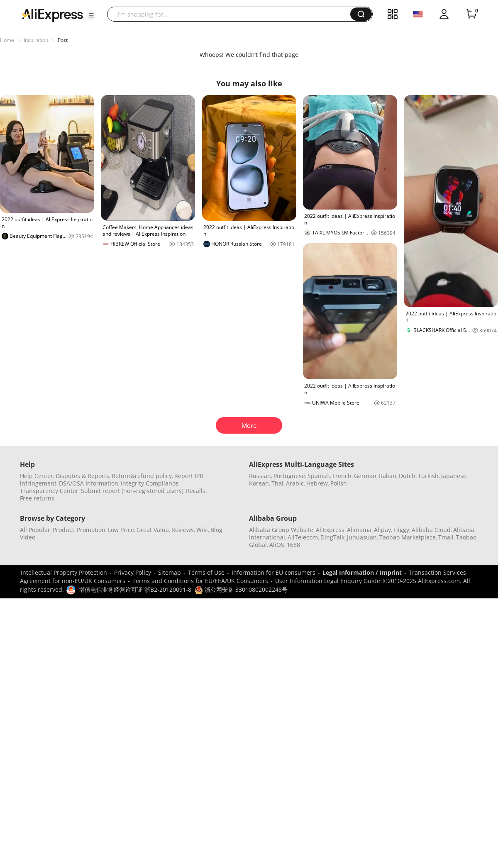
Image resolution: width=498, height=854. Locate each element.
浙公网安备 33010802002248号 (241, 589)
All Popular (35, 530)
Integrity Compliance (149, 483)
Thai (277, 483)
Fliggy (401, 530)
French (342, 476)
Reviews (182, 530)
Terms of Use (206, 572)
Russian (260, 476)
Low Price (121, 530)
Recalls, (196, 491)
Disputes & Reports (82, 476)
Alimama (359, 530)
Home (7, 40)
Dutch (407, 476)
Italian (387, 476)
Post (63, 40)
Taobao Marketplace (407, 537)
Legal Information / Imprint (362, 572)
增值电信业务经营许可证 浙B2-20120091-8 (135, 589)
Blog (216, 530)
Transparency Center (49, 491)
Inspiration (36, 40)
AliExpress (330, 530)
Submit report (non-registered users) (132, 491)
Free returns (37, 498)
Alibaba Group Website (281, 530)
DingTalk (332, 537)
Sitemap (169, 572)
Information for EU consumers (273, 572)
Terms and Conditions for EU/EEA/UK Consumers (200, 581)
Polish (338, 483)
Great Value (153, 530)
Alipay (382, 530)
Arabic (295, 483)
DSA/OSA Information (88, 483)
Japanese (453, 476)
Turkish (428, 476)
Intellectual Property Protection (64, 572)
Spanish (319, 476)
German (365, 476)
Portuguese (289, 476)
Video (27, 537)
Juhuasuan (362, 537)
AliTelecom (303, 537)
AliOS (276, 545)
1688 (293, 545)
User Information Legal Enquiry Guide (327, 581)
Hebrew (317, 483)
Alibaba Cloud (431, 530)
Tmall (446, 537)
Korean (259, 483)
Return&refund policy (142, 476)
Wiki (202, 530)
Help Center (36, 476)
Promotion (91, 530)
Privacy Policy (132, 572)
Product (63, 530)
